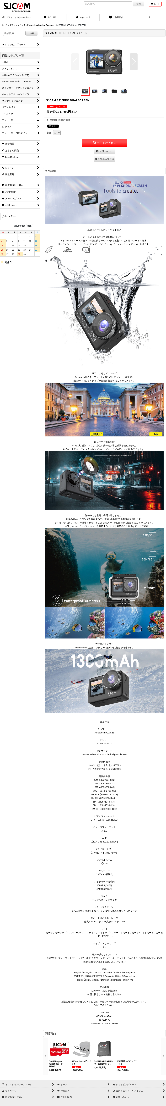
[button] (149, 17)
